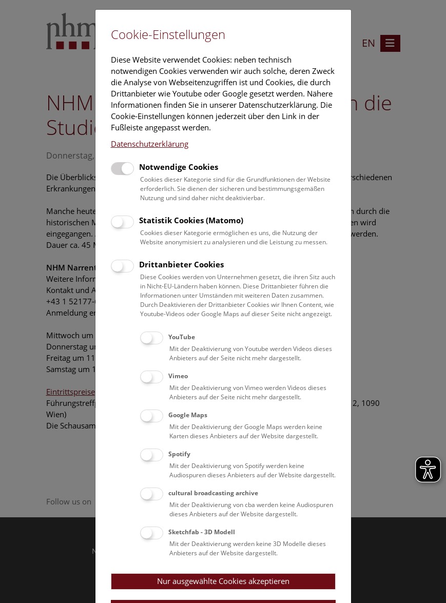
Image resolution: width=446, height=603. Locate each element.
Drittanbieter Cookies (181, 264)
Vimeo (178, 376)
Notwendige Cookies (178, 167)
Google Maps (187, 415)
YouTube (181, 337)
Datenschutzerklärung (149, 144)
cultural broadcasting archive (213, 493)
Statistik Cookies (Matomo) (191, 220)
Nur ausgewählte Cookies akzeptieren (223, 581)
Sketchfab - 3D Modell (201, 532)
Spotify (179, 454)
